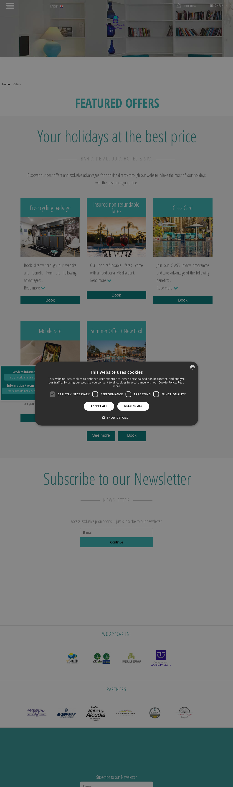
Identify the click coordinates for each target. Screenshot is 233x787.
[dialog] (116, 394)
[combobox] (192, 367)
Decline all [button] (133, 406)
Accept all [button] (99, 406)
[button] (116, 417)
